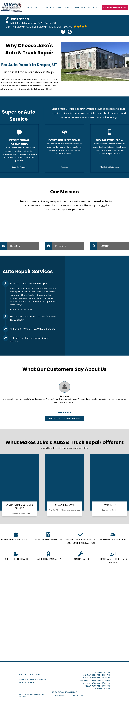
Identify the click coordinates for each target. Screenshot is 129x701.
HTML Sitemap (78, 695)
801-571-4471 (37, 674)
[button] (63, 31)
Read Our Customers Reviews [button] (64, 418)
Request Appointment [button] (114, 7)
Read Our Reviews (19, 167)
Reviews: (72, 26)
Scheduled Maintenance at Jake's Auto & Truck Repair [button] (33, 318)
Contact (92, 7)
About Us (64, 167)
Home (30, 7)
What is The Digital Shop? (110, 167)
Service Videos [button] (72, 7)
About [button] (83, 7)
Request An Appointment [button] (21, 309)
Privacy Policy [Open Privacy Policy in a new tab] (59, 695)
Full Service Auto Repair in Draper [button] (28, 283)
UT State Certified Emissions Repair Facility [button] (29, 339)
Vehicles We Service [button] (53, 7)
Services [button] (38, 7)
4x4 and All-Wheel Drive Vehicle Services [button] (33, 329)
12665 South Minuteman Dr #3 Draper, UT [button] (31, 23)
